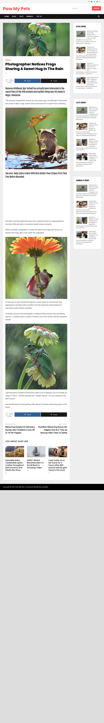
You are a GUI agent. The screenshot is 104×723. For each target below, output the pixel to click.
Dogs (14, 16)
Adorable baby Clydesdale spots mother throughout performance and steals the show (14, 465)
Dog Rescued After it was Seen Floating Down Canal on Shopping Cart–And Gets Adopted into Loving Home (87, 35)
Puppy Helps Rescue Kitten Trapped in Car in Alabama (93, 79)
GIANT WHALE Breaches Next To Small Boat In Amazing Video (35, 464)
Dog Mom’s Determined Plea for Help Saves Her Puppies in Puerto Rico (92, 66)
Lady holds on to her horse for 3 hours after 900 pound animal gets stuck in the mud (58, 465)
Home (6, 16)
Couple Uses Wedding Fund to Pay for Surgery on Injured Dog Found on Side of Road (92, 50)
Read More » (87, 43)
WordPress (38, 487)
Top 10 (39, 16)
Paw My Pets (16, 9)
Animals (29, 16)
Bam (46, 487)
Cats (21, 16)
